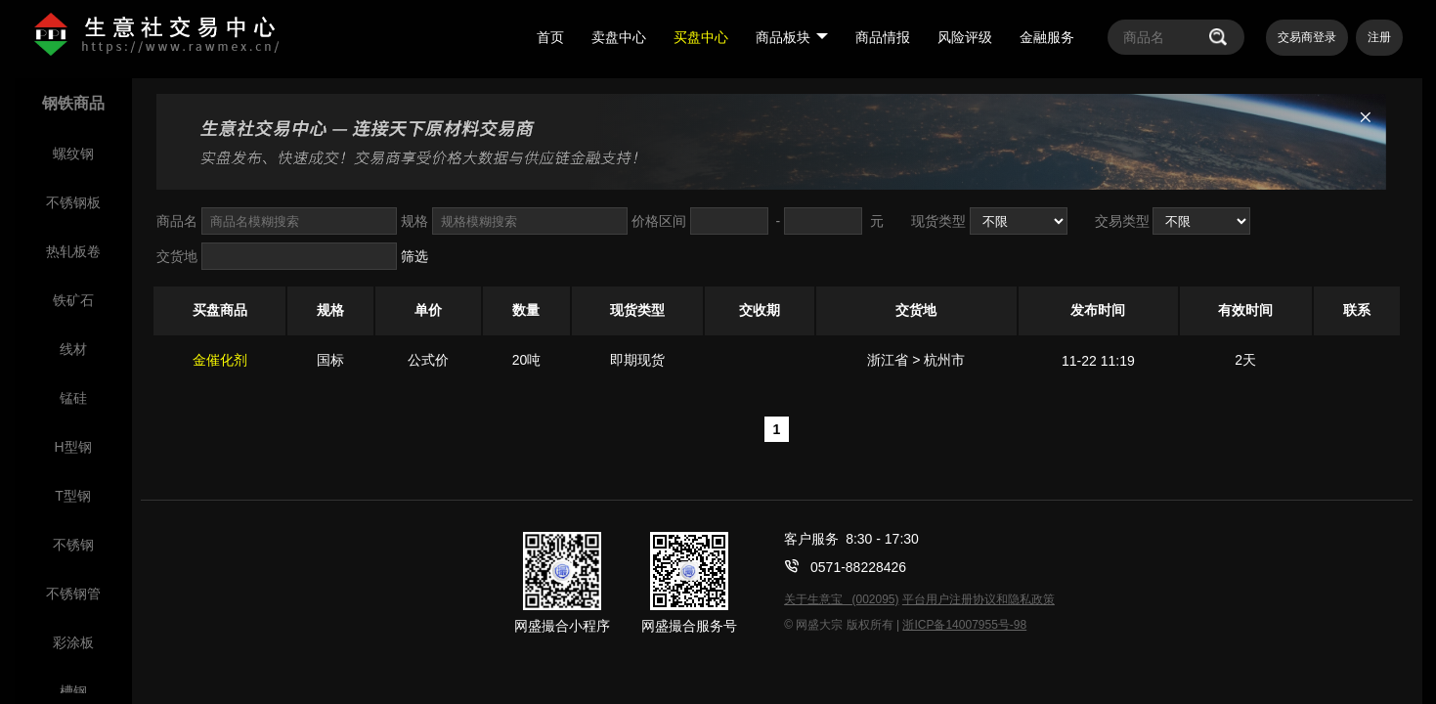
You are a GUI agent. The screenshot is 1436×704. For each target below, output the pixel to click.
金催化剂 (220, 360)
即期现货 (637, 360)
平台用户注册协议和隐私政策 (978, 599)
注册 (1379, 37)
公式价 (428, 360)
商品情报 (882, 37)
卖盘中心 (618, 37)
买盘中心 (701, 37)
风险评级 (964, 37)
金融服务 (1047, 37)
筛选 (414, 256)
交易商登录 (1307, 37)
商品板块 (792, 37)
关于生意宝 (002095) (841, 599)
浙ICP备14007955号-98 (964, 625)
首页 (550, 37)
